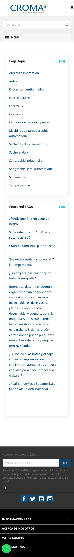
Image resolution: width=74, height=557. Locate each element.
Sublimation (17, 177)
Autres (14, 81)
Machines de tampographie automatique (28, 133)
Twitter (32, 498)
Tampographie (19, 185)
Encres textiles (19, 98)
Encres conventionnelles (26, 89)
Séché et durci (19, 152)
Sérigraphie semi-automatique (31, 169)
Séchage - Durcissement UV (28, 144)
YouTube (41, 498)
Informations (13, 547)
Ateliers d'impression (24, 73)
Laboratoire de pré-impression (30, 122)
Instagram (50, 498)
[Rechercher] (37, 24)
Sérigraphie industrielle (25, 160)
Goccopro (16, 114)
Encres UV (16, 106)
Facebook (24, 498)
